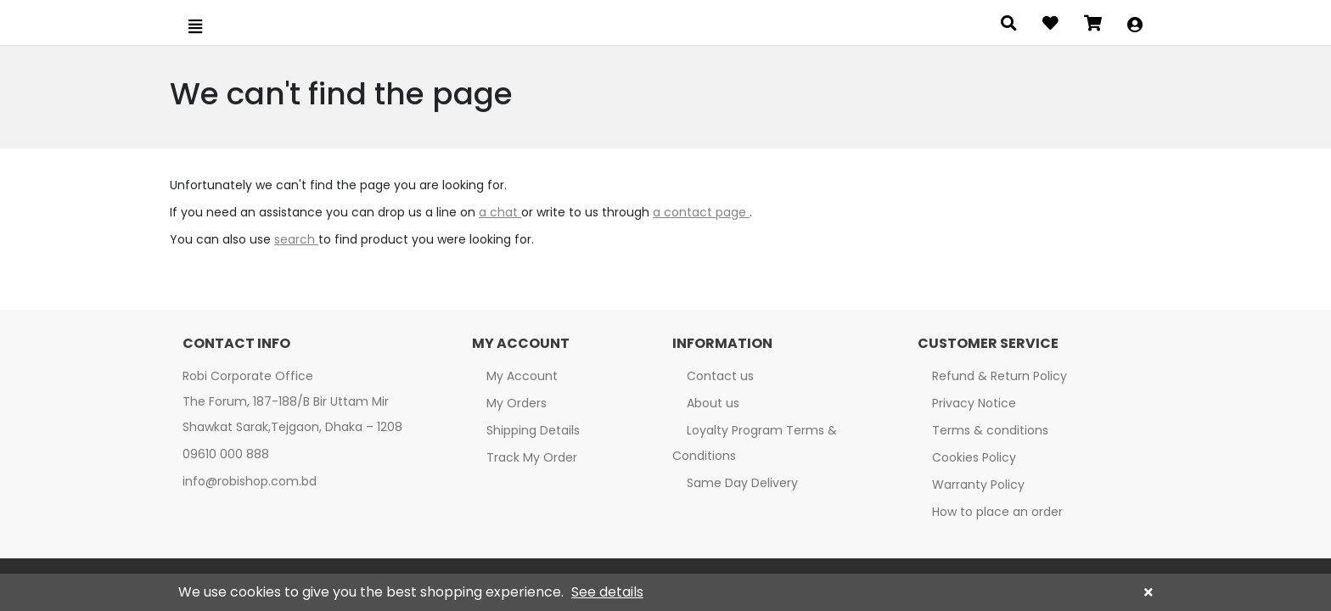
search (296, 239)
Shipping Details (533, 430)
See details (607, 592)
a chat (500, 212)
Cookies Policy (974, 457)
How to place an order (997, 511)
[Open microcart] (1093, 26)
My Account (522, 375)
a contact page (701, 212)
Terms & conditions (990, 430)
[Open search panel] (1009, 26)
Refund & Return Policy (999, 375)
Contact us (720, 375)
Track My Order (531, 457)
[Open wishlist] (1050, 26)
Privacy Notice (974, 403)
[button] (1135, 26)
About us (713, 403)
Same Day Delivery (742, 482)
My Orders (516, 403)
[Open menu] (195, 26)
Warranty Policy (978, 484)
